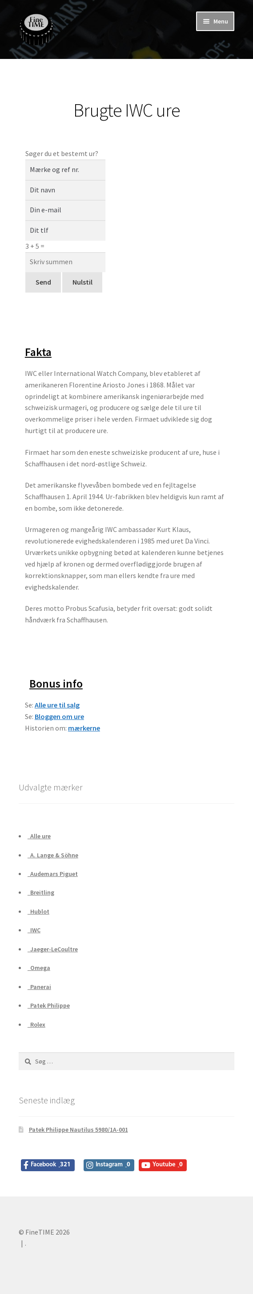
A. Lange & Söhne (53, 855)
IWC (34, 930)
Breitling (41, 892)
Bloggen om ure (59, 716)
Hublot (38, 911)
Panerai (39, 987)
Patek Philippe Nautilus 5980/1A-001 (78, 1130)
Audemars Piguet (53, 874)
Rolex (36, 1024)
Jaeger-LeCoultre (53, 949)
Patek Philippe (49, 1005)
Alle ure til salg (57, 704)
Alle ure (39, 836)
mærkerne (84, 727)
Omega (39, 968)
